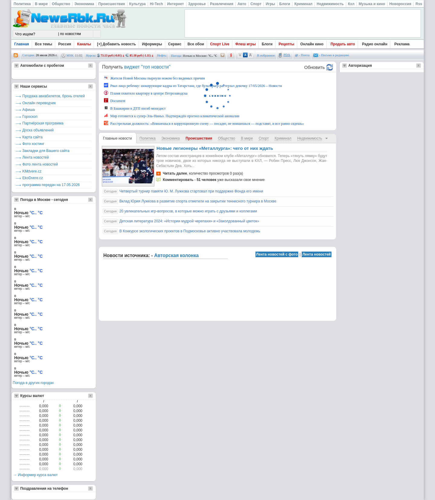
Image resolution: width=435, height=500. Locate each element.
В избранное (266, 55)
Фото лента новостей (40, 164)
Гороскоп (29, 117)
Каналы (84, 44)
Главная (21, 44)
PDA (287, 54)
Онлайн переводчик (39, 103)
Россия (64, 44)
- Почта (302, 55)
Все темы (43, 44)
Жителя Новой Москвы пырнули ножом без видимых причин (154, 78)
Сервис (175, 44)
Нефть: (162, 55)
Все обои (196, 44)
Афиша (28, 110)
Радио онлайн (375, 44)
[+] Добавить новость (116, 44)
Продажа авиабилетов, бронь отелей (53, 96)
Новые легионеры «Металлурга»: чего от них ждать (214, 148)
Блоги (267, 44)
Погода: (176, 55)
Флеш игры (245, 44)
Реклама (402, 44)
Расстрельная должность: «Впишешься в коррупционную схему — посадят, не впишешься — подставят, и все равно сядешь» (204, 123)
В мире (247, 138)
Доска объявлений (37, 130)
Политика (148, 138)
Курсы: (91, 55)
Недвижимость (309, 138)
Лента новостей (35, 157)
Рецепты (286, 44)
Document (114, 100)
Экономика (170, 138)
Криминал (283, 138)
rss (16, 55)
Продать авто (342, 44)
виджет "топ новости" (147, 66)
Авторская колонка (176, 255)
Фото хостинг (33, 144)
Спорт (264, 138)
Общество (226, 138)
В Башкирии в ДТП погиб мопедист (135, 108)
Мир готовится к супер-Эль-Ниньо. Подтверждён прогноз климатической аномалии (172, 115)
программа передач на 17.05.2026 (51, 185)
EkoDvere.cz (32, 178)
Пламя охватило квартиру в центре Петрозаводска (146, 93)
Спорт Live (219, 44)
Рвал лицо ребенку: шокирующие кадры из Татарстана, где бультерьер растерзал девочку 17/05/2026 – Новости (193, 85)
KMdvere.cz (31, 171)
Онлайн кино (312, 44)
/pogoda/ (223, 55)
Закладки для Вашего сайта (45, 151)
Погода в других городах (33, 383)
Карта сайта (32, 137)
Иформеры (152, 44)
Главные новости (117, 138)
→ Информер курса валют (35, 475)
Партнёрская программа (42, 123)
